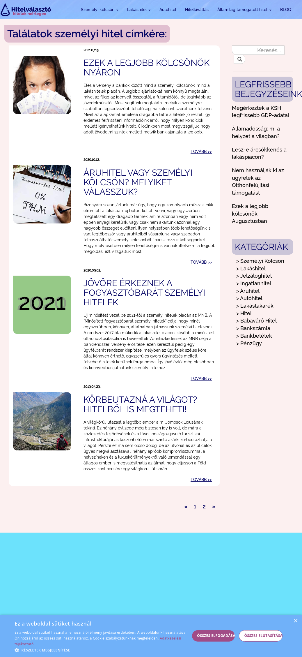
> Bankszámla (253, 328)
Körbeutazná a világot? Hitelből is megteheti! (140, 404)
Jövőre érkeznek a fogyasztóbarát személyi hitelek (144, 292)
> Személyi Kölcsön (260, 261)
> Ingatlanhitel (253, 283)
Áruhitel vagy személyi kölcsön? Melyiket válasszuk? (138, 182)
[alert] (151, 636)
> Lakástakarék (254, 306)
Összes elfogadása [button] (216, 635)
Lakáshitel (139, 9)
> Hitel (244, 313)
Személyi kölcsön (99, 9)
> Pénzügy (249, 343)
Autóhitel (167, 9)
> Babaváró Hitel (256, 321)
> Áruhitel (248, 291)
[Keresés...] (258, 50)
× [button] (295, 621)
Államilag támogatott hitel (244, 9)
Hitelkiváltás (197, 9)
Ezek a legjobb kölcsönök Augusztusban (250, 213)
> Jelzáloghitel (254, 276)
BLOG (285, 9)
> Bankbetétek (254, 336)
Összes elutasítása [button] (263, 635)
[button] (102, 650)
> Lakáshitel (251, 268)
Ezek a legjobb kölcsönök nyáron (146, 67)
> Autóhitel (249, 298)
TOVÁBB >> (201, 151)
